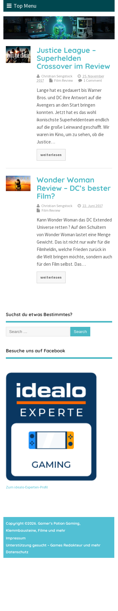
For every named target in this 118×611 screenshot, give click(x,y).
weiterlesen (51, 154)
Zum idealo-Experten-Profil (27, 487)
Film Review (63, 80)
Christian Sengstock (56, 76)
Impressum (16, 538)
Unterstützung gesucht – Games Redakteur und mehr (53, 545)
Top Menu (21, 5)
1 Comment (92, 80)
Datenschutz (17, 552)
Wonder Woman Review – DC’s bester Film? (74, 188)
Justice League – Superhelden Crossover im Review (73, 58)
